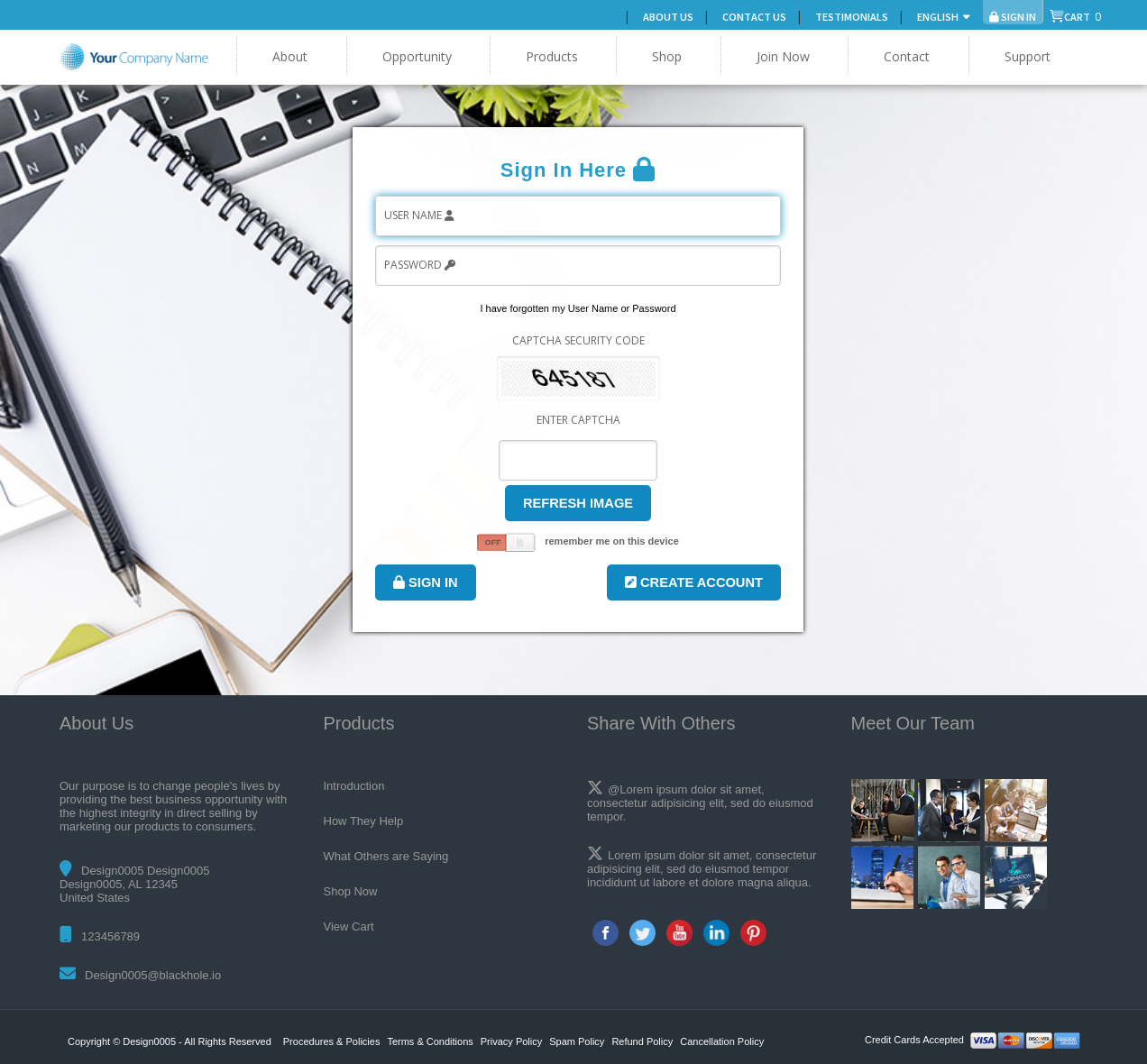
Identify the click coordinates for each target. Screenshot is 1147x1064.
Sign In (425, 582)
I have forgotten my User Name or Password (577, 308)
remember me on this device (612, 541)
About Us (668, 16)
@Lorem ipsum (647, 789)
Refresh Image (578, 503)
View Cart (349, 926)
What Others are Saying (386, 856)
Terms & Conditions (430, 1041)
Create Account (694, 582)
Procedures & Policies (332, 1041)
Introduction (354, 786)
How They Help (364, 821)
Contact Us (754, 16)
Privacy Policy (511, 1041)
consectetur (786, 855)
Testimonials (851, 16)
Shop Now (351, 891)
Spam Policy (576, 1041)
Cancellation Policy (722, 1041)
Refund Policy (642, 1041)
